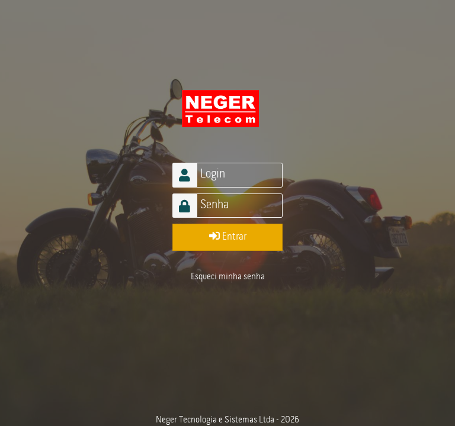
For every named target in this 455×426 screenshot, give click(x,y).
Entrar (227, 236)
